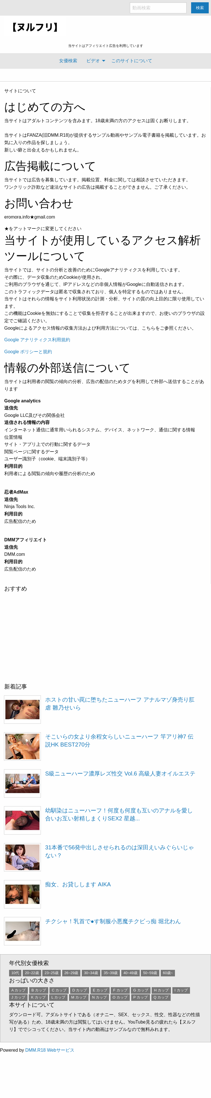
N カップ (99, 997)
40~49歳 (130, 973)
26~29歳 (71, 973)
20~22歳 (32, 973)
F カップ (120, 990)
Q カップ (161, 997)
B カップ (39, 990)
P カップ (140, 997)
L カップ (58, 997)
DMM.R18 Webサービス (49, 1050)
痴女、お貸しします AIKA (78, 884)
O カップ (120, 997)
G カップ (140, 990)
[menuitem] (68, 60)
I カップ (181, 990)
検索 (200, 7)
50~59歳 (150, 973)
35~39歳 (111, 973)
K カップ (38, 997)
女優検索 (68, 60)
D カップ (79, 990)
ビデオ (93, 60)
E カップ (100, 990)
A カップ (18, 990)
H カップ (161, 990)
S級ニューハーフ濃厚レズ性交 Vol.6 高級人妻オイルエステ (120, 773)
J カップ (18, 997)
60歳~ (168, 973)
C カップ (59, 990)
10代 (15, 973)
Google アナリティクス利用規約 (37, 339)
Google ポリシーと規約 (28, 351)
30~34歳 (91, 973)
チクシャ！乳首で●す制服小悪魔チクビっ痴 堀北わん (113, 921)
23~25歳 (52, 973)
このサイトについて (131, 60)
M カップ (78, 997)
